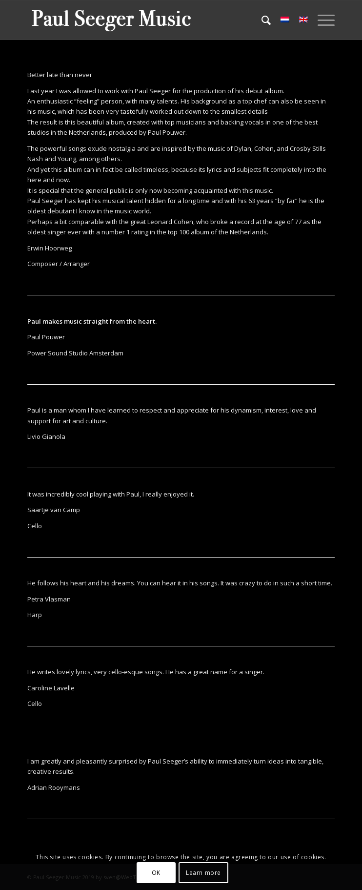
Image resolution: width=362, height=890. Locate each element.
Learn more (203, 873)
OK (156, 873)
